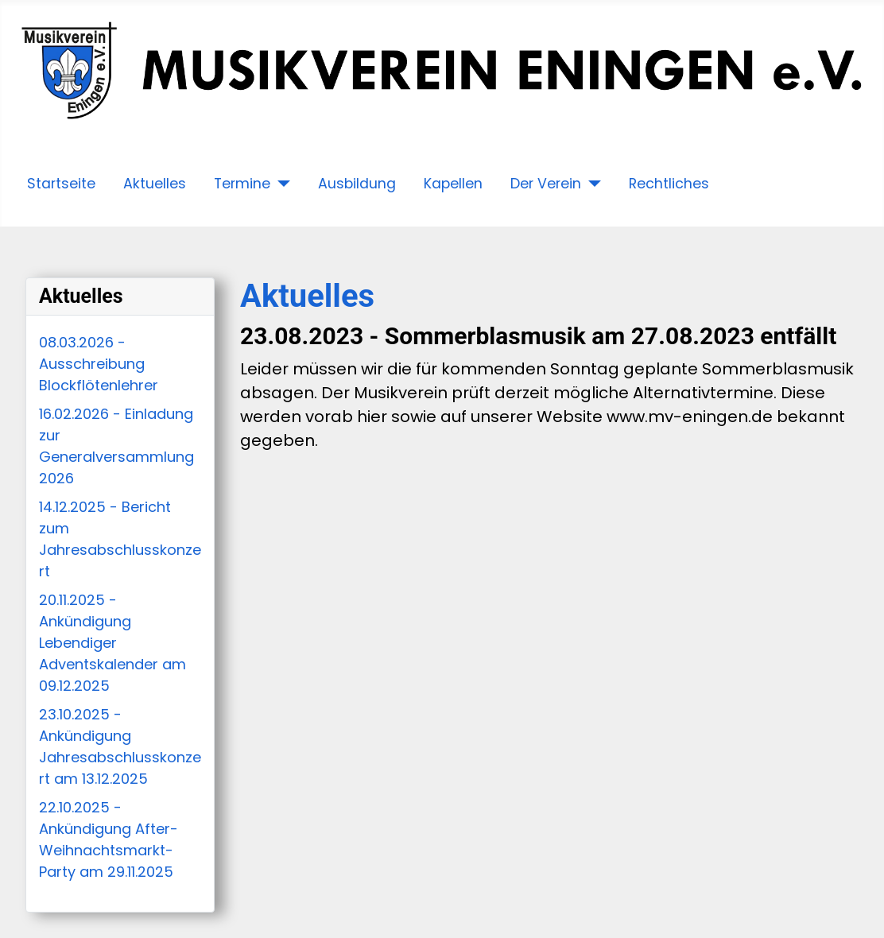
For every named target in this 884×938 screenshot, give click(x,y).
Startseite (61, 183)
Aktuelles (154, 183)
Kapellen (453, 183)
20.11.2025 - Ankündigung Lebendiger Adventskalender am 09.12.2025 (112, 643)
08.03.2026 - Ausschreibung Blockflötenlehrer (98, 363)
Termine (242, 183)
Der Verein (545, 183)
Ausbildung (357, 183)
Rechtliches (669, 183)
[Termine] (280, 183)
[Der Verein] (591, 183)
